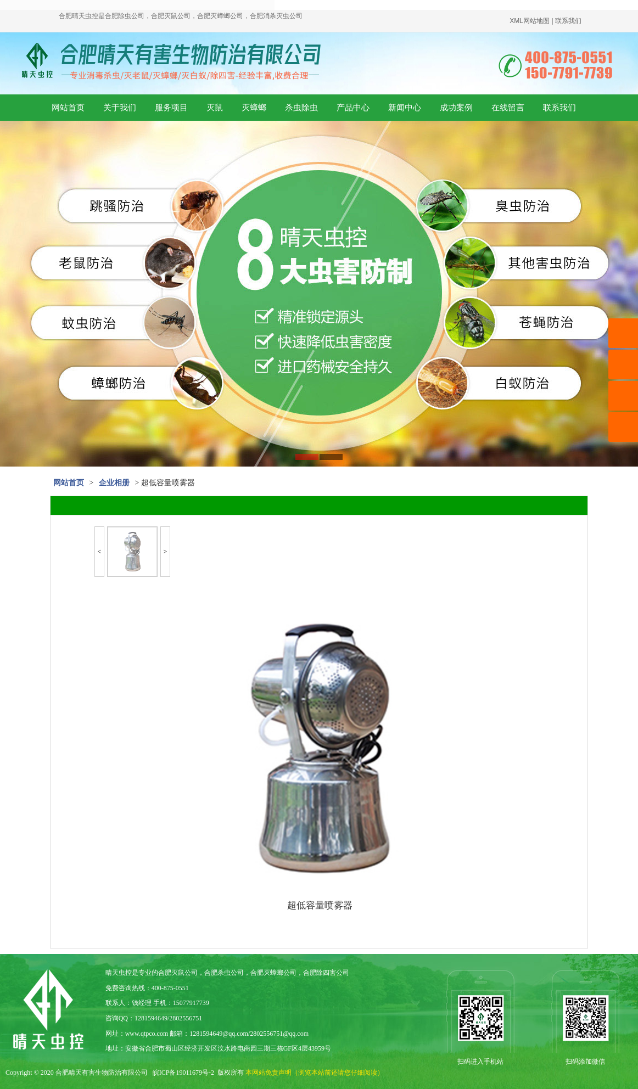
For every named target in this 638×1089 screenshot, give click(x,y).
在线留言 (507, 107)
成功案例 (456, 107)
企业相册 (114, 483)
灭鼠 (214, 107)
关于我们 (119, 107)
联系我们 (559, 107)
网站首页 (68, 107)
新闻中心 (404, 107)
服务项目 (171, 107)
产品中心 (353, 107)
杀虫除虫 (301, 107)
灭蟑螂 (254, 107)
